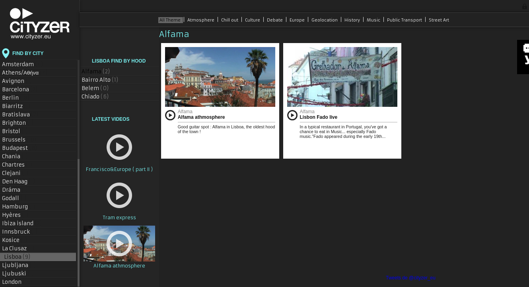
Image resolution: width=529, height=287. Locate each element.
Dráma (15, 190)
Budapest (19, 148)
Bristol (15, 131)
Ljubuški (18, 273)
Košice (14, 240)
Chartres (17, 164)
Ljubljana (19, 265)
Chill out (230, 20)
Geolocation (325, 20)
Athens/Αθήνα (25, 72)
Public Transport (405, 20)
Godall (14, 198)
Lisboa (17, 257)
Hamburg (19, 206)
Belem (95, 88)
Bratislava (20, 114)
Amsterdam (22, 64)
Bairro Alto (100, 80)
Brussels (19, 139)
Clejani (15, 173)
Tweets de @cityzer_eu (411, 278)
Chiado (95, 96)
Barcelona (20, 89)
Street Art (439, 20)
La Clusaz (18, 248)
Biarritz (16, 106)
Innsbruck (20, 231)
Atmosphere (201, 20)
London (17, 282)
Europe (298, 20)
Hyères (15, 215)
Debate (275, 20)
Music (374, 20)
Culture (253, 20)
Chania (15, 156)
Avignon (17, 81)
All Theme (170, 20)
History (352, 20)
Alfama (96, 71)
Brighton (18, 123)
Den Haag (18, 181)
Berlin (16, 97)
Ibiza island (22, 223)
